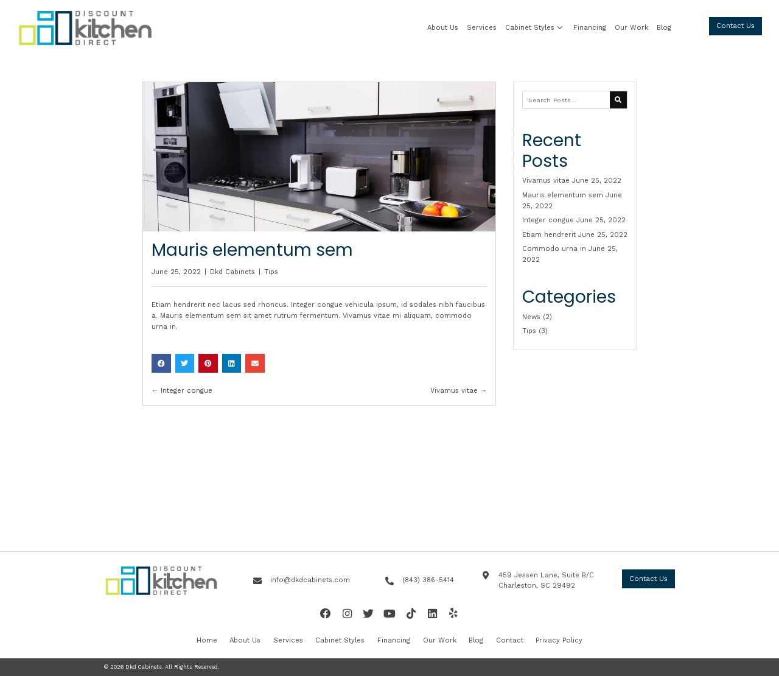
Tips (271, 272)
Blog (476, 640)
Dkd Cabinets (232, 272)
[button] (559, 28)
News (531, 317)
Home (207, 640)
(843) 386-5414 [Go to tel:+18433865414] (428, 580)
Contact (509, 640)
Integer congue (548, 220)
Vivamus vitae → (458, 391)
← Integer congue (182, 391)
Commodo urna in (554, 249)
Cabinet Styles (340, 640)
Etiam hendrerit (549, 235)
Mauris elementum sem (562, 195)
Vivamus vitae (546, 181)
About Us (244, 640)
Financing (393, 640)
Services (288, 640)
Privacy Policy (559, 640)
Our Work (439, 640)
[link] (443, 28)
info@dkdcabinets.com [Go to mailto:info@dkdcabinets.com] (310, 580)
